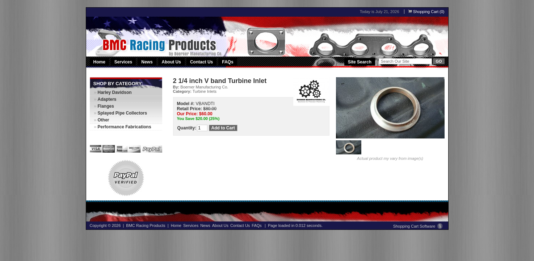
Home (99, 62)
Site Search (359, 62)
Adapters (107, 99)
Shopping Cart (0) (426, 11)
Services (123, 62)
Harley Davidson (115, 92)
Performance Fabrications (124, 126)
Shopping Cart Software (418, 226)
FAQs (227, 62)
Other (103, 120)
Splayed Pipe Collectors (122, 113)
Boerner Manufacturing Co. (204, 87)
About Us (171, 62)
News (146, 62)
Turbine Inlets (204, 91)
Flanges (106, 106)
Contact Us (201, 62)
